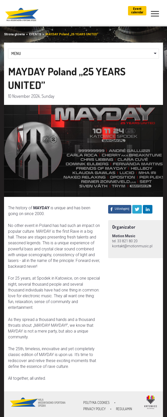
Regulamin (124, 409)
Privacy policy (94, 409)
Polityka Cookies (96, 402)
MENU (16, 53)
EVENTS (35, 34)
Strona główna (14, 34)
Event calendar (137, 10)
